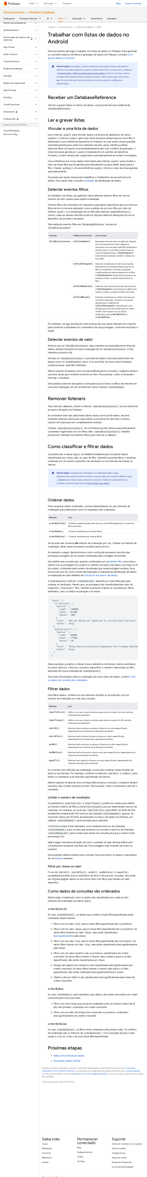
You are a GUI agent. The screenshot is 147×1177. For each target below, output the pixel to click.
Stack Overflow (119, 1148)
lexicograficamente (64, 936)
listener (59, 858)
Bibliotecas (47, 1157)
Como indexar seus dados (98, 483)
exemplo (89, 180)
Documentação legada (122, 1167)
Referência (96, 18)
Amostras (46, 1153)
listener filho (116, 561)
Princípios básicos (28, 18)
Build (32, 3)
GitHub (45, 1162)
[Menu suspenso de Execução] (56, 3)
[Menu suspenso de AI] (52, 18)
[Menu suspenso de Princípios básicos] (40, 18)
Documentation (14, 12)
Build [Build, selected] (60, 18)
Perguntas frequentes (122, 1162)
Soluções (67, 3)
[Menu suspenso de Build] (37, 3)
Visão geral (8, 18)
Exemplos (112, 18)
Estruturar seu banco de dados (101, 575)
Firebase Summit (84, 1152)
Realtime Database (42, 12)
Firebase (51, 27)
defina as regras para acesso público (89, 73)
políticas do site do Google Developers (90, 1074)
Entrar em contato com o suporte (127, 1144)
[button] (17, 23)
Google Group (118, 1153)
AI (48, 18)
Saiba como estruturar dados (69, 1055)
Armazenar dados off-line (67, 1061)
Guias (44, 1144)
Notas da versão (119, 1157)
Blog (118, 3)
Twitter (80, 1156)
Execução (48, 3)
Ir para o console (133, 3)
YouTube (81, 1161)
